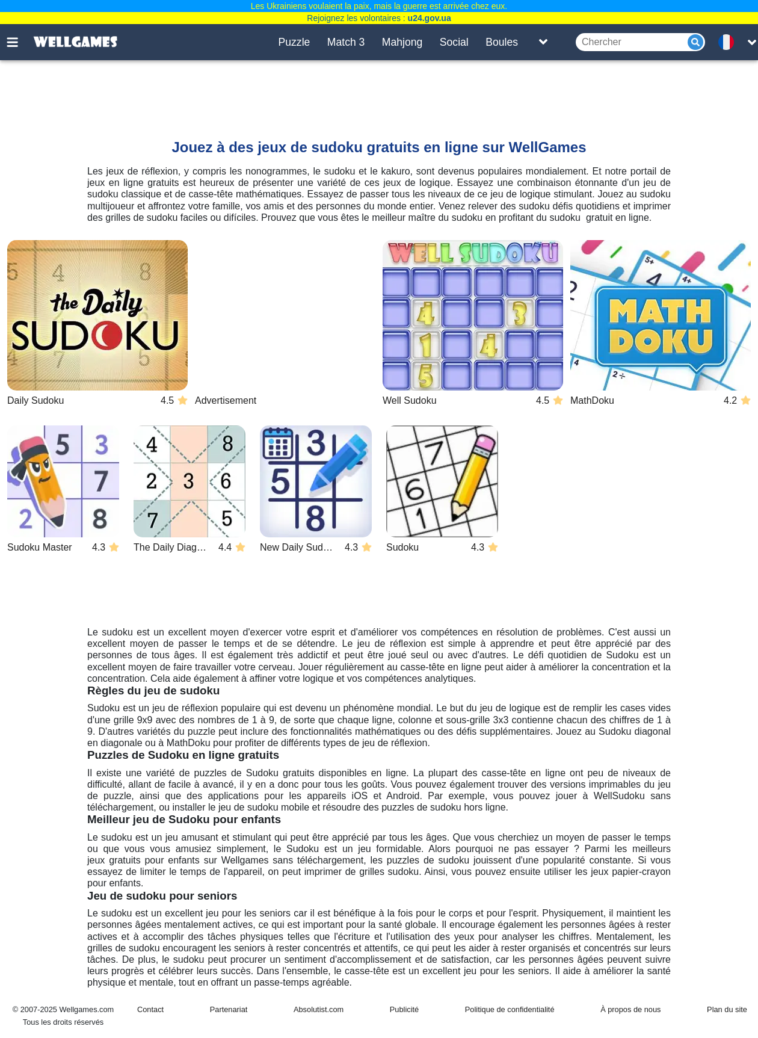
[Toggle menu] (19, 42)
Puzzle (294, 42)
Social (454, 42)
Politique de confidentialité (510, 1009)
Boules (501, 42)
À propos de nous (630, 1009)
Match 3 (346, 42)
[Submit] (695, 42)
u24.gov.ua (429, 18)
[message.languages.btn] (730, 42)
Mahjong (402, 42)
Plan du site (727, 1009)
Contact (150, 1009)
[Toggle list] (543, 42)
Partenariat (229, 1009)
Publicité (404, 1009)
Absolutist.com (319, 1009)
